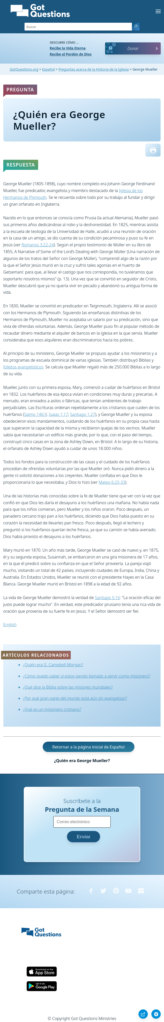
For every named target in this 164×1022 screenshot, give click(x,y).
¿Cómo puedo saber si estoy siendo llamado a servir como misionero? (86, 676)
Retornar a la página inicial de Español (88, 747)
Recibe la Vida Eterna (68, 48)
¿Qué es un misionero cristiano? (52, 709)
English (9, 624)
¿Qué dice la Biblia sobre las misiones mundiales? (68, 687)
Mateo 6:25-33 (112, 482)
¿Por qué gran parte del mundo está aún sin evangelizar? (75, 698)
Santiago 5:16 (107, 597)
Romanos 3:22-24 (38, 245)
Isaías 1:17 (58, 414)
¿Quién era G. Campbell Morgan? (53, 664)
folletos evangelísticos (23, 367)
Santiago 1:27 (82, 414)
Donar (132, 48)
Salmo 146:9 (35, 414)
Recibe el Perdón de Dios (70, 54)
